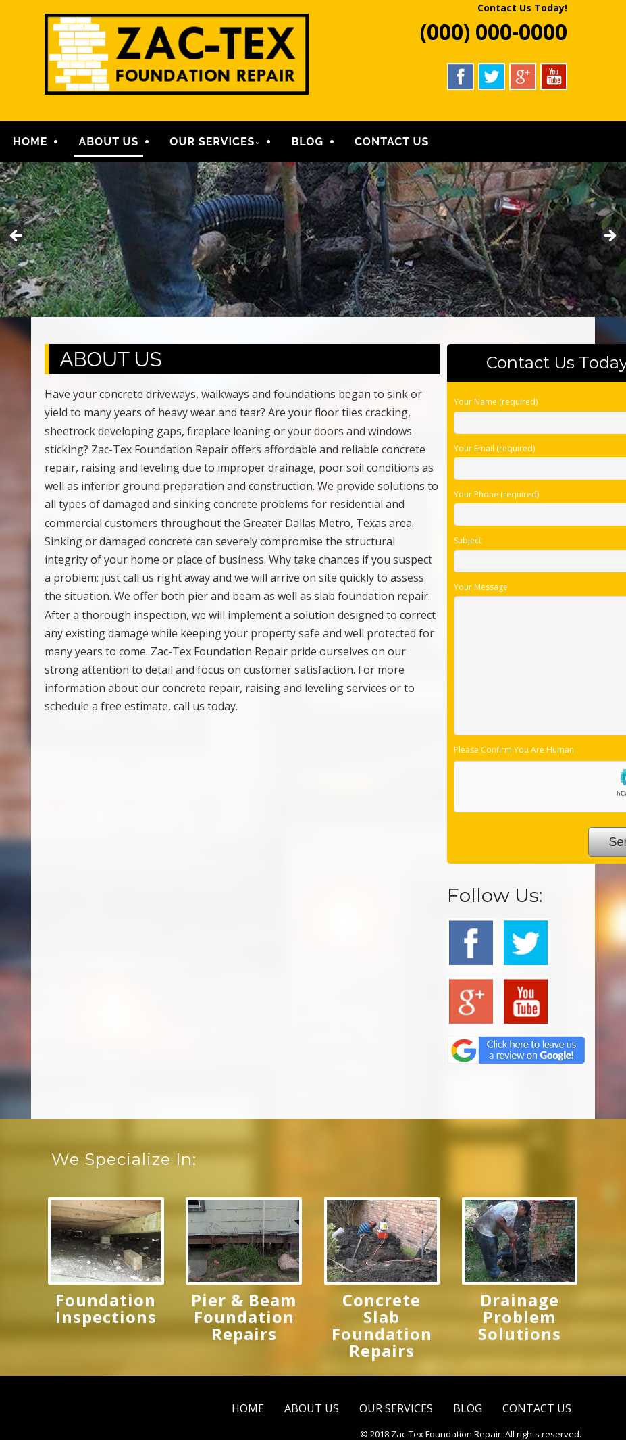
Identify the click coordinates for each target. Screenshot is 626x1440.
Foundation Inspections (106, 1311)
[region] (313, 242)
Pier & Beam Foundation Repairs (243, 1319)
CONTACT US (392, 142)
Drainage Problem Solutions (519, 1319)
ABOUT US (108, 142)
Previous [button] (17, 239)
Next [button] (609, 239)
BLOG (307, 142)
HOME (30, 142)
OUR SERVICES (212, 142)
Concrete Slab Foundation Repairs (382, 1327)
